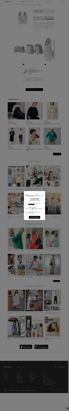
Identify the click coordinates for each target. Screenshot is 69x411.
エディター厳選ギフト (20, 382)
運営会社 (5, 390)
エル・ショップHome (11, 4)
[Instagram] (55, 367)
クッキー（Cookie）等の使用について (49, 384)
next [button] (45, 64)
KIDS (28, 1)
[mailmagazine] (64, 367)
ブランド (40, 1)
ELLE (50, 1)
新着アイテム (6, 373)
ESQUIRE (31, 379)
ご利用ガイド (45, 376)
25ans (31, 376)
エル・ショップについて (47, 379)
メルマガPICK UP (19, 379)
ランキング (5, 376)
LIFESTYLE (32, 1)
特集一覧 (18, 373)
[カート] (65, 1)
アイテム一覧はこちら (33, 89)
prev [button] (23, 64)
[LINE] (61, 367)
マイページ (18, 367)
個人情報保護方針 (17, 390)
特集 (47, 1)
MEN (25, 1)
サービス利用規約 (10, 390)
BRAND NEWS (18, 4)
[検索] (60, 1)
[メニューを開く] (3, 2)
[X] (58, 367)
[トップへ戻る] (66, 359)
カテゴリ (44, 1)
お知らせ (44, 373)
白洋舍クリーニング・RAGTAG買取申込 (49, 382)
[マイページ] (62, 1)
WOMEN (22, 1)
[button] (30, 64)
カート (23, 367)
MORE (56, 154)
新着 (37, 1)
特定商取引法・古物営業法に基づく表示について (28, 390)
